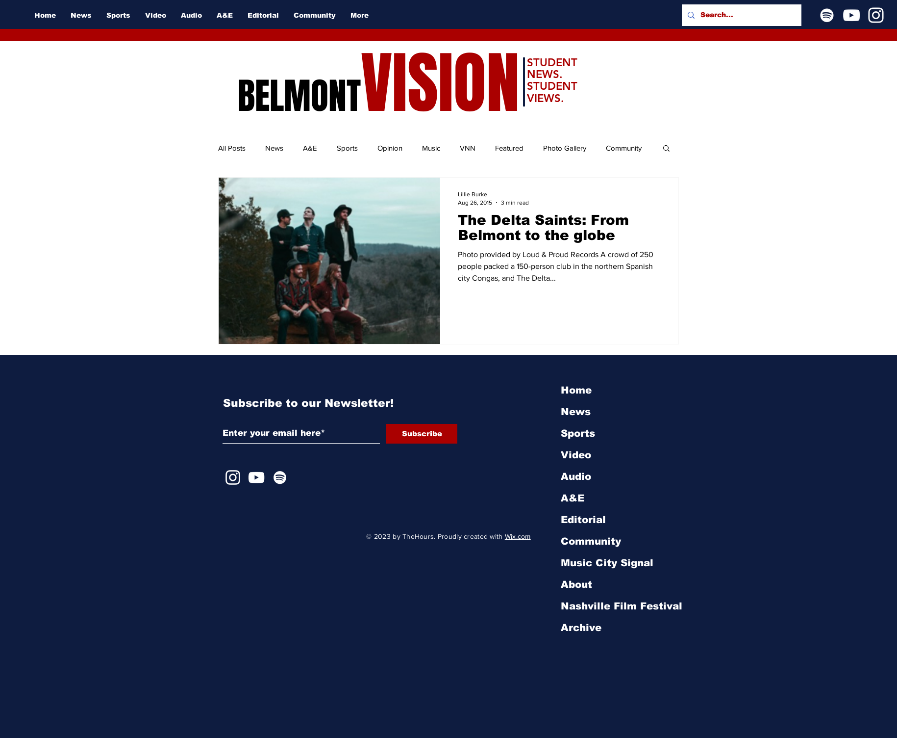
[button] (666, 149)
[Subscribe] (421, 434)
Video (576, 454)
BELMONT (299, 96)
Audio (576, 476)
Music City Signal (607, 562)
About (576, 584)
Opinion (389, 148)
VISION (440, 83)
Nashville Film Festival (621, 606)
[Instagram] (876, 15)
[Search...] (740, 15)
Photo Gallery (564, 148)
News (274, 148)
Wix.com (518, 536)
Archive (581, 627)
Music (431, 148)
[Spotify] (827, 15)
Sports (347, 148)
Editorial (583, 519)
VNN (467, 148)
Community (624, 148)
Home (576, 390)
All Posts (232, 148)
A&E (310, 148)
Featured (509, 148)
